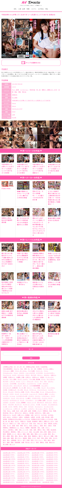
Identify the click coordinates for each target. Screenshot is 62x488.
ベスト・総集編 (20, 402)
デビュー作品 (35, 392)
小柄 (56, 421)
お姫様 (5, 377)
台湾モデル (38, 413)
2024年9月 (49, 459)
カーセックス (49, 377)
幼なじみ (40, 423)
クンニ (37, 381)
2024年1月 (49, 463)
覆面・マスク (32, 438)
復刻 (45, 423)
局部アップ (13, 423)
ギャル (43, 379)
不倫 (4, 411)
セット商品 (37, 388)
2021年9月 (49, 478)
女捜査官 (26, 417)
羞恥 (25, 436)
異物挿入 (13, 432)
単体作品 (32, 90)
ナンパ (17, 394)
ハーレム (12, 396)
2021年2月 (32, 482)
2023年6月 (35, 467)
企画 (29, 411)
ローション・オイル (42, 409)
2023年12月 (6, 465)
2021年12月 (6, 478)
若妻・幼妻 (6, 438)
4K (24, 367)
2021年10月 (35, 478)
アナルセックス (7, 373)
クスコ (18, 381)
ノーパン (51, 394)
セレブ (43, 388)
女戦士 (21, 417)
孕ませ (17, 421)
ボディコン (48, 402)
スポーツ (25, 386)
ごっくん (5, 383)
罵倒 (12, 436)
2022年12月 (6, 472)
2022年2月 (35, 476)
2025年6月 (35, 455)
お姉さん (53, 375)
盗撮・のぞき (52, 432)
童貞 (32, 434)
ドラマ (11, 394)
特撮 (48, 430)
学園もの (23, 421)
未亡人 (22, 428)
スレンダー (44, 386)
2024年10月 (35, 459)
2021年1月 (45, 482)
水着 (43, 428)
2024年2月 (35, 463)
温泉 (35, 430)
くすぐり (12, 381)
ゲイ (41, 381)
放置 (41, 425)
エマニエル (21, 375)
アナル (46, 371)
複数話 (25, 438)
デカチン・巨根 (19, 392)
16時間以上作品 (8, 367)
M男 (25, 369)
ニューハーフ (33, 394)
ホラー (5, 404)
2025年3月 (20, 457)
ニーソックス (24, 394)
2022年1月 (49, 476)
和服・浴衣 (46, 413)
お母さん (28, 377)
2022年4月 (6, 476)
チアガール (32, 390)
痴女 (16, 92)
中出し (9, 411)
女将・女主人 (7, 417)
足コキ (55, 438)
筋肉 (49, 434)
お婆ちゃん (11, 377)
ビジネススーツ (14, 400)
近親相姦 (13, 440)
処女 (50, 411)
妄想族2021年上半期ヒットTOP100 (19, 419)
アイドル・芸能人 (48, 369)
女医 (32, 415)
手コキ (9, 425)
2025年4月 (6, 457)
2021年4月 (6, 482)
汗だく (47, 428)
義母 (29, 436)
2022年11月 (21, 472)
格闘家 (28, 428)
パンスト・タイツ (47, 398)
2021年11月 (21, 478)
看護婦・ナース (11, 434)
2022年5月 (49, 474)
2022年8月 (6, 474)
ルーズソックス (48, 407)
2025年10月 (35, 453)
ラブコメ (30, 407)
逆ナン (20, 440)
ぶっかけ (12, 402)
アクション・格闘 (8, 371)
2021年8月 (6, 480)
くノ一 (23, 381)
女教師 (33, 417)
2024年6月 (35, 461)
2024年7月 (20, 461)
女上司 (14, 415)
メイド (10, 407)
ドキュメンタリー (50, 392)
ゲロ (45, 381)
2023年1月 (49, 469)
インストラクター (49, 373)
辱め (8, 440)
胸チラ (41, 436)
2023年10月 (35, 465)
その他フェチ (12, 390)
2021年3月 (19, 482)
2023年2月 (35, 469)
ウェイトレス (7, 375)
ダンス (26, 390)
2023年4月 (6, 469)
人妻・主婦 (21, 9)
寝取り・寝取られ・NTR (49, 90)
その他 (5, 390)
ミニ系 (5, 407)
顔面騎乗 (17, 442)
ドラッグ (5, 394)
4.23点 (14, 117)
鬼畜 (46, 442)
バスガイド (6, 398)
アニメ (16, 373)
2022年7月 (20, 474)
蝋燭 (12, 438)
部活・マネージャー (37, 440)
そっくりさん (51, 388)
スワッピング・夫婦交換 (10, 388)
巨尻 (30, 423)
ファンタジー (29, 400)
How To (16, 369)
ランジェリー (39, 407)
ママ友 (38, 404)
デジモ (27, 392)
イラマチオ (39, 373)
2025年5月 (49, 455)
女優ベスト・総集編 (23, 415)
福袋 (24, 434)
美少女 (24, 92)
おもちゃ (46, 375)
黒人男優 (5, 444)
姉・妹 (38, 90)
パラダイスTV (36, 398)
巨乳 (15, 9)
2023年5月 (49, 467)
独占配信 (53, 430)
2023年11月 (21, 465)
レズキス (24, 409)
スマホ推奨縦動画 (34, 386)
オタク (27, 375)
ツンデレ (50, 390)
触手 (38, 438)
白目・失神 (43, 432)
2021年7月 (20, 480)
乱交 (17, 411)
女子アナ (37, 415)
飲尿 (37, 442)
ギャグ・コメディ (23, 379)
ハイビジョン (24, 90)
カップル (5, 379)
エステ (14, 375)
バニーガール (20, 398)
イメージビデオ (30, 373)
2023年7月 (20, 467)
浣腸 (16, 430)
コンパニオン (22, 383)
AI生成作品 (44, 367)
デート (5, 392)
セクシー (29, 388)
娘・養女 (11, 421)
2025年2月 (35, 457)
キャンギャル (51, 379)
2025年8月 (6, 455)
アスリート (39, 371)
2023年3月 (20, 469)
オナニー (40, 375)
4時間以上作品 (30, 367)
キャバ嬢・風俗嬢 (34, 379)
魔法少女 (52, 442)
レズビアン (31, 409)
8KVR (37, 367)
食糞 (22, 442)
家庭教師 (34, 421)
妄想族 (5, 419)
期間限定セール (14, 428)
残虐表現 (33, 428)
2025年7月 (20, 455)
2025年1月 (49, 457)
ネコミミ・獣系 (43, 394)
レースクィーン (7, 409)
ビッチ (22, 400)
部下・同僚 (26, 440)
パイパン (37, 396)
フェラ (55, 400)
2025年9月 (49, 453)
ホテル (55, 402)
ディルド (10, 392)
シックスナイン (31, 383)
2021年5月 (49, 480)
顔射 (12, 442)
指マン (26, 425)
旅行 (45, 425)
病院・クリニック (23, 432)
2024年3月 (20, 463)
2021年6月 (35, 480)
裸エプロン (18, 438)
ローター (51, 409)
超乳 (50, 438)
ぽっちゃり (40, 402)
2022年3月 (20, 476)
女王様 (38, 417)
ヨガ (25, 407)
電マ (4, 442)
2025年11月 (21, 453)
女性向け (14, 417)
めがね (16, 407)
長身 (53, 440)
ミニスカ (44, 404)
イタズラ (21, 373)
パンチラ (5, 400)
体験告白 (45, 411)
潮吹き (39, 430)
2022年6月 (35, 474)
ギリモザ (5, 381)
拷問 (21, 425)
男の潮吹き (6, 432)
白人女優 (36, 432)
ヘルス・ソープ (31, 402)
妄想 (52, 417)
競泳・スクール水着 (41, 434)
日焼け (50, 425)
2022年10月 (35, 472)
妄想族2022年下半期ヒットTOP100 (42, 419)
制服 (28, 9)
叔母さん (25, 413)
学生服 (29, 421)
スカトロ (45, 383)
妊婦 (55, 419)
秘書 (28, 434)
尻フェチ (5, 423)
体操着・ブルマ (36, 411)
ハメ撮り (28, 398)
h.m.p (14, 103)
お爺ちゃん (35, 377)
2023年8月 (6, 467)
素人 (53, 434)
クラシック (30, 381)
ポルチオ (10, 404)
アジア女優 (31, 371)
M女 (21, 369)
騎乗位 (42, 442)
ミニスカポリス (52, 404)
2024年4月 (6, 463)
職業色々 (34, 436)
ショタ (39, 383)
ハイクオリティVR (21, 396)
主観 (13, 411)
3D (15, 367)
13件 (13, 115)
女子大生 (44, 415)
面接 (8, 442)
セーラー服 (22, 388)
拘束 (17, 425)
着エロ (20, 434)
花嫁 (56, 436)
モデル (21, 407)
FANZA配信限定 (8, 369)
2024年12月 (6, 459)
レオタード (16, 409)
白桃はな (14, 95)
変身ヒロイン (7, 415)
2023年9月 (49, 465)
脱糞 (52, 436)
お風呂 (42, 377)
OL (29, 369)
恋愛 (4, 425)
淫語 (31, 430)
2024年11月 (21, 459)
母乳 (39, 428)
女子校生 (41, 9)
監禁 (4, 434)
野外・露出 (47, 440)
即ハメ (12, 413)
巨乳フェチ (24, 423)
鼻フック (12, 444)
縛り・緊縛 (6, 436)
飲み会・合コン (30, 442)
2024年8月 (6, 461)
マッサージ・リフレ (29, 404)
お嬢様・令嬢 (20, 377)
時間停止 (5, 428)
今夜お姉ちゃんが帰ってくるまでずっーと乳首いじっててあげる (31, 100)
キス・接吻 (15, 90)
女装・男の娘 (45, 417)
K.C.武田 (14, 97)
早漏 (54, 425)
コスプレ (34, 9)
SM (35, 369)
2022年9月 (49, 472)
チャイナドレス (42, 390)
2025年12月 (6, 453)
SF (32, 369)
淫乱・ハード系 (23, 430)
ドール (42, 392)
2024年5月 (49, 461)
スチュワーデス (7, 386)
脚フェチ (46, 436)
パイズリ (31, 396)
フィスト (49, 400)
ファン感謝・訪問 (40, 400)
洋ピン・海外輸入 (8, 430)
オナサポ (33, 375)
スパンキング (18, 386)
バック (13, 398)
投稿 (13, 425)
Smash (31, 2)
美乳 (19, 92)
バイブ (53, 396)
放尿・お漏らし (34, 425)
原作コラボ (18, 413)
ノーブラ (5, 396)
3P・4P (19, 367)
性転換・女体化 (52, 423)
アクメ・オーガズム (21, 371)
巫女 (34, 423)
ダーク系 (20, 390)
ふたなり (5, 402)
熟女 (47, 9)
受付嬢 (32, 413)
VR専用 (39, 369)
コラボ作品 (13, 383)
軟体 (4, 440)
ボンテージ (18, 404)
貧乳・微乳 (44, 438)
